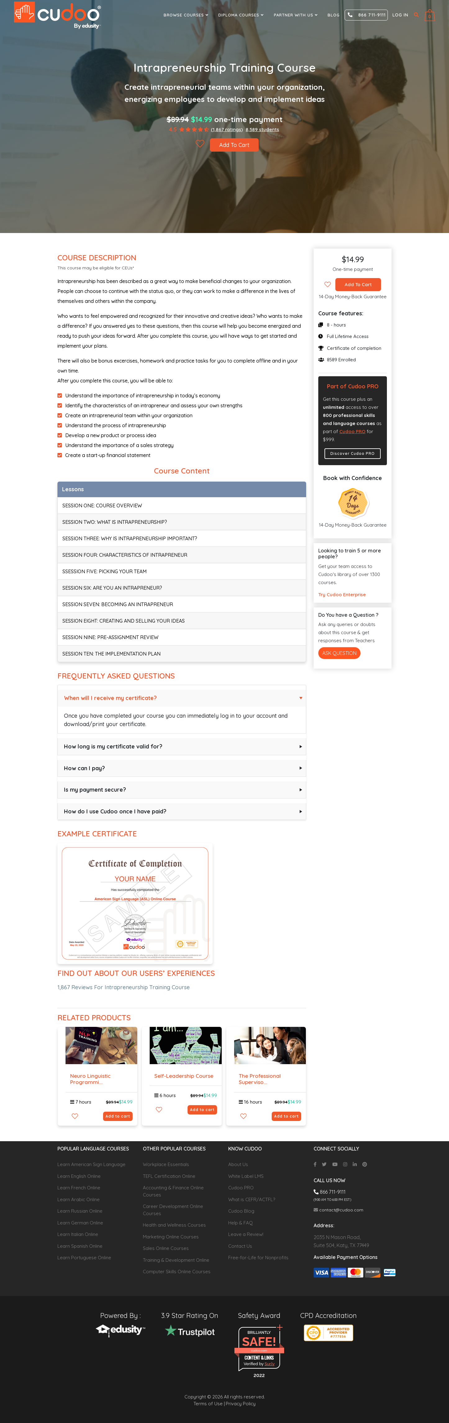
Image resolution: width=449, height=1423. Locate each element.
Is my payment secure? (95, 789)
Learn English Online (79, 1176)
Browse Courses (187, 14)
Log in (400, 15)
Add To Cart (234, 145)
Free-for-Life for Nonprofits (258, 1258)
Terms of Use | (209, 1404)
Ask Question (339, 653)
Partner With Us (296, 14)
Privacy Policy (241, 1404)
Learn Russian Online (79, 1211)
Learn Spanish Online (79, 1246)
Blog (334, 14)
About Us (238, 1164)
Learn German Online (80, 1223)
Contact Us (240, 1246)
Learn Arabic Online (78, 1199)
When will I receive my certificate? (110, 698)
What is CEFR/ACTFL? (251, 1199)
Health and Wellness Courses (174, 1225)
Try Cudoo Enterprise (342, 594)
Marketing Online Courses (171, 1237)
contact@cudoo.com (338, 1210)
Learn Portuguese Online (84, 1258)
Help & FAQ (240, 1223)
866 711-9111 (367, 15)
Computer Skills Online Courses (177, 1271)
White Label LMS (246, 1176)
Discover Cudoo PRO (352, 453)
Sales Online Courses (166, 1248)
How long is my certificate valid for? (113, 746)
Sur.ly (269, 1363)
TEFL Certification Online (169, 1176)
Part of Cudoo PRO (353, 386)
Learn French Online (78, 1188)
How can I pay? (84, 768)
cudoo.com (259, 1350)
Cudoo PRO (352, 431)
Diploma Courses (241, 14)
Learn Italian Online (77, 1234)
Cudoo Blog (241, 1211)
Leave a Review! (245, 1234)
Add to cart (118, 1116)
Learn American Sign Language (91, 1164)
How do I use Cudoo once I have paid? (115, 811)
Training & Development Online (176, 1260)
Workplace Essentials (166, 1164)
